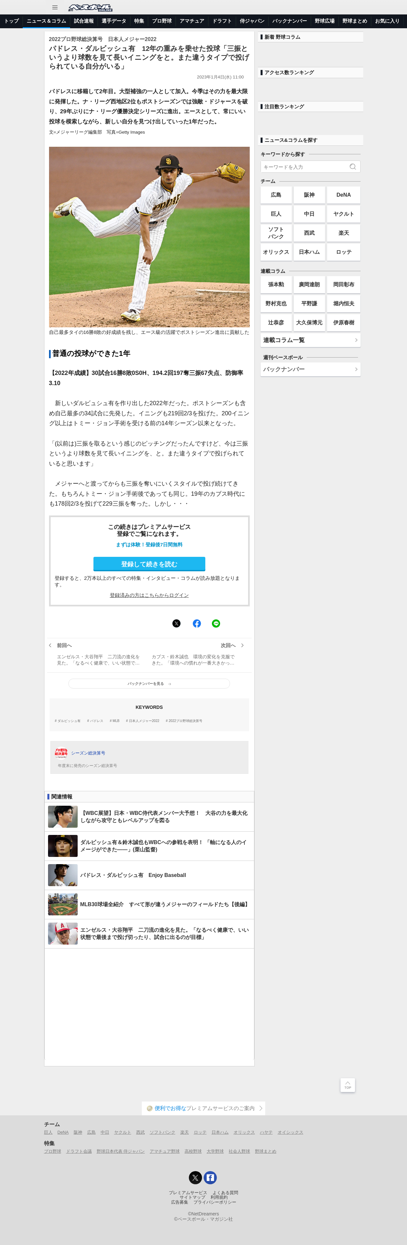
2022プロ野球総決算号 (185, 721)
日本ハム (309, 252)
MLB (116, 721)
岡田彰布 (343, 284)
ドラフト (222, 21)
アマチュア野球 (165, 1151)
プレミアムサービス (188, 1192)
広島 (276, 195)
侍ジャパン (252, 21)
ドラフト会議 (79, 1151)
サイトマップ (192, 1197)
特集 (139, 21)
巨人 (276, 214)
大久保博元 (309, 322)
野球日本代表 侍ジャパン (121, 1151)
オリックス (276, 252)
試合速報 (84, 21)
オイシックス (290, 1132)
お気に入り (387, 21)
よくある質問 (225, 1192)
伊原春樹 (343, 322)
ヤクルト (343, 214)
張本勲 (276, 284)
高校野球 (193, 1151)
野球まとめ (355, 21)
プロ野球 (162, 21)
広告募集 (179, 1202)
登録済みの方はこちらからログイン (149, 595)
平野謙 (309, 303)
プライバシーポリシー (214, 1202)
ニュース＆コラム (46, 21)
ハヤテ (266, 1132)
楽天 (344, 233)
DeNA (344, 195)
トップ (11, 21)
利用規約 (219, 1197)
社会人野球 (239, 1151)
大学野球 (215, 1151)
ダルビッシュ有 (69, 721)
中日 (309, 214)
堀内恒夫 (343, 303)
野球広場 (325, 21)
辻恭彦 (276, 322)
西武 (309, 233)
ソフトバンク (276, 232)
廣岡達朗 (309, 284)
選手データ (114, 21)
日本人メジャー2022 (144, 721)
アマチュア (192, 21)
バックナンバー (289, 21)
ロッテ (344, 252)
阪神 (309, 195)
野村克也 (276, 303)
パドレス (96, 721)
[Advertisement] (149, 1004)
